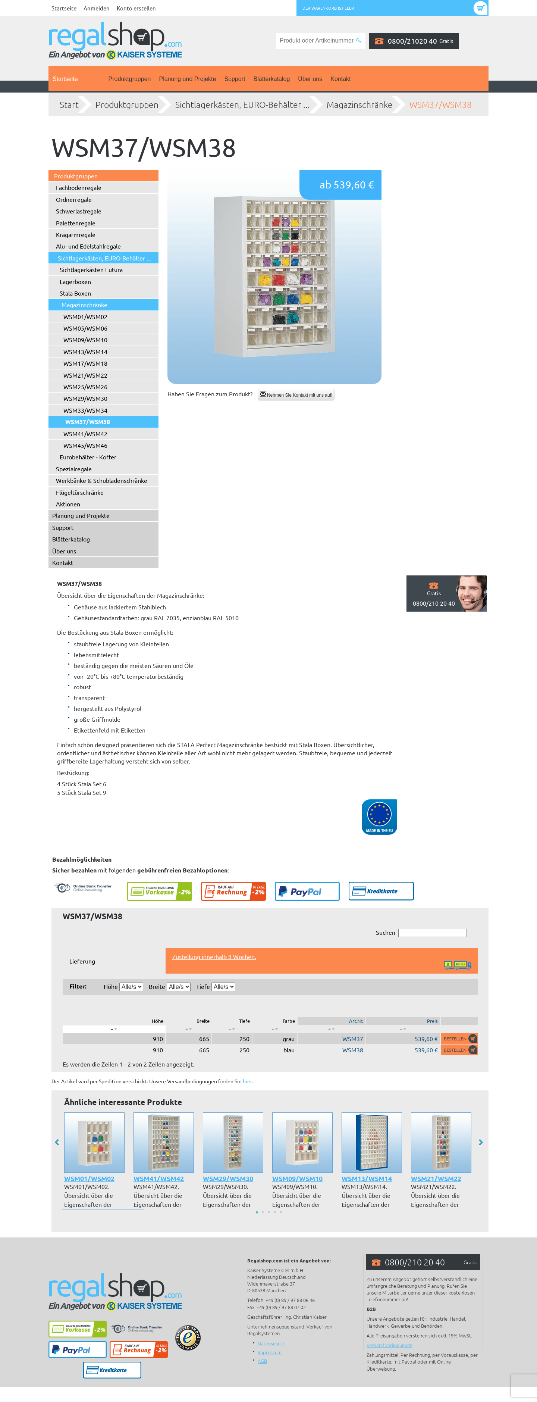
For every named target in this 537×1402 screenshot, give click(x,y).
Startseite (63, 8)
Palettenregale (75, 223)
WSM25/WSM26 (85, 386)
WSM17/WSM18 (85, 363)
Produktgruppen (130, 79)
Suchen (421, 932)
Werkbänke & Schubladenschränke (101, 480)
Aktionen (68, 504)
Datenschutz (271, 1343)
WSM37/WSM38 (440, 104)
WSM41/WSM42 (85, 433)
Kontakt (340, 79)
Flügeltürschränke (80, 492)
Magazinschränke (360, 104)
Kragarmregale (75, 234)
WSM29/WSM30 (85, 398)
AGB (262, 1360)
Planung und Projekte (187, 79)
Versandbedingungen (389, 1345)
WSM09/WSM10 (85, 339)
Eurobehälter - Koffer (88, 456)
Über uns (310, 79)
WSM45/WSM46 (85, 445)
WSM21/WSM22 (85, 375)
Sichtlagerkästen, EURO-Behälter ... (242, 104)
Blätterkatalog (272, 79)
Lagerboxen (75, 281)
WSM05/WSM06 (85, 328)
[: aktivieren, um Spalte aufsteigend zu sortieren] (189, 1029)
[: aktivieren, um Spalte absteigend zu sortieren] (114, 1029)
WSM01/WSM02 (85, 316)
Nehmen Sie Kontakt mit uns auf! (296, 394)
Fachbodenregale (78, 187)
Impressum (270, 1352)
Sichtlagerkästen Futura (91, 269)
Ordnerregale (74, 199)
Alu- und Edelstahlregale (88, 246)
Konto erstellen (136, 8)
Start (69, 104)
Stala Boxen (75, 293)
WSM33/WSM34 (85, 410)
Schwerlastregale (78, 211)
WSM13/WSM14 (85, 351)
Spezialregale (74, 468)
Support (234, 79)
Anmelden (97, 8)
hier (247, 1081)
